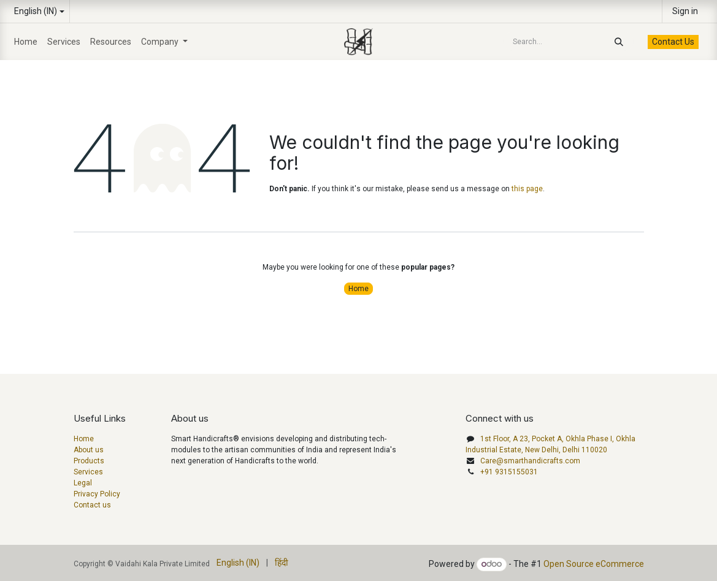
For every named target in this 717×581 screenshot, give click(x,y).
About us (89, 450)
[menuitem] (25, 42)
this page (527, 188)
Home (358, 288)
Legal (83, 483)
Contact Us (673, 42)
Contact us (92, 505)
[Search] (622, 41)
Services (88, 472)
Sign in (685, 11)
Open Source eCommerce (593, 564)
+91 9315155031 (509, 472)
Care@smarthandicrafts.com (530, 461)
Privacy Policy (97, 494)
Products (89, 461)
